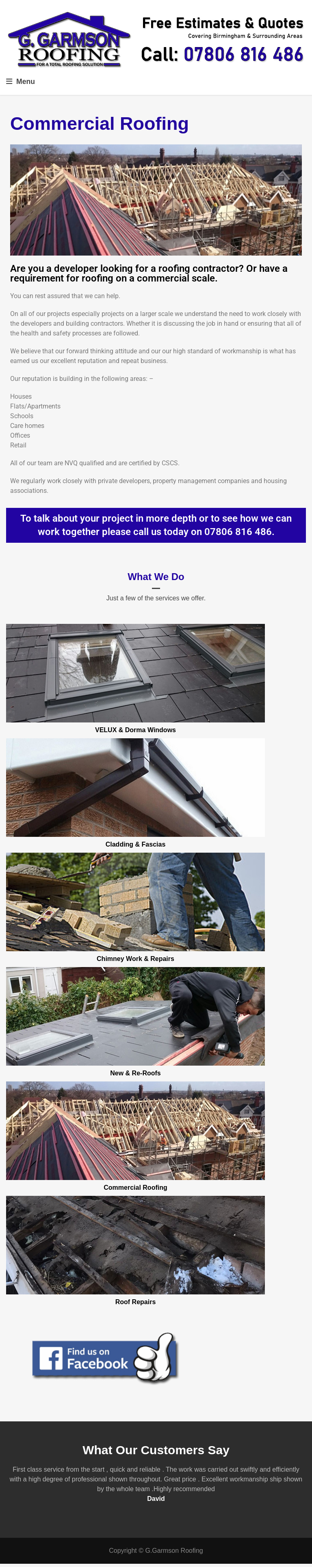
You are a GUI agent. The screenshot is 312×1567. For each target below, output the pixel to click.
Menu (20, 81)
